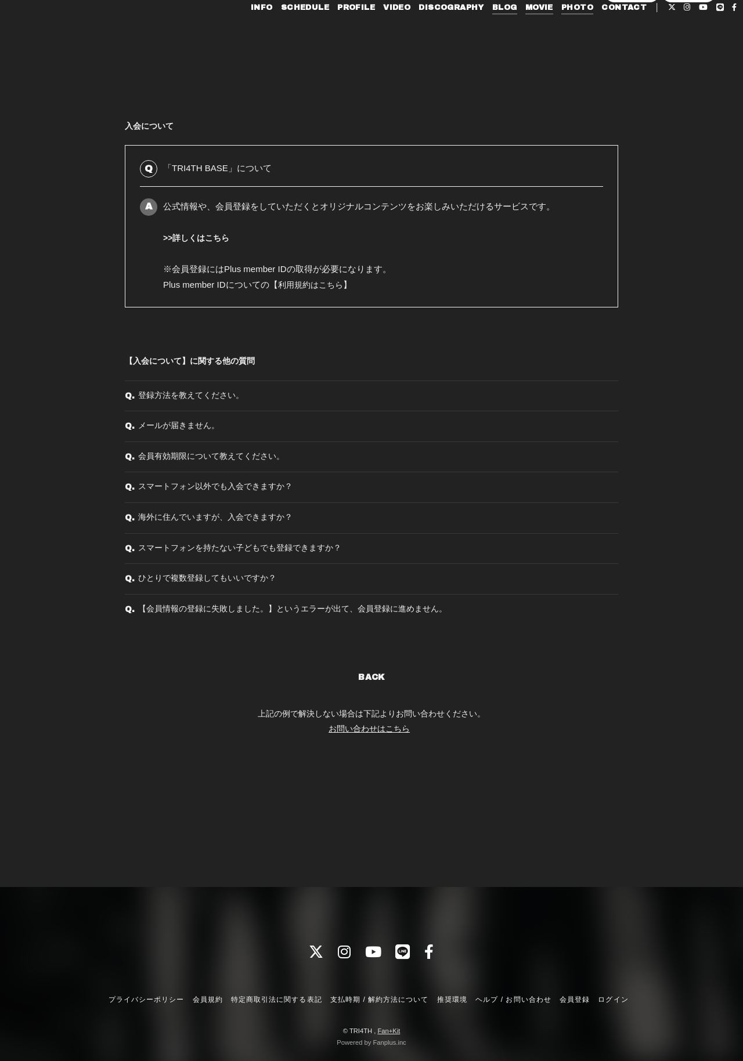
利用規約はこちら (313, 284)
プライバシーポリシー (146, 999)
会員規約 (208, 999)
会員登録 (632, 53)
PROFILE (334, 34)
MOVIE (517, 34)
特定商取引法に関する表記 (276, 999)
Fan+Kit (388, 1030)
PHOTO (555, 34)
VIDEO (374, 34)
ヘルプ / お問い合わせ (513, 999)
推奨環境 (452, 999)
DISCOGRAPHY (428, 34)
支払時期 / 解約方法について (379, 999)
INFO (240, 34)
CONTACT (602, 34)
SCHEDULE (282, 34)
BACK (371, 770)
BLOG (482, 34)
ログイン (689, 53)
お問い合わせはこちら (369, 821)
